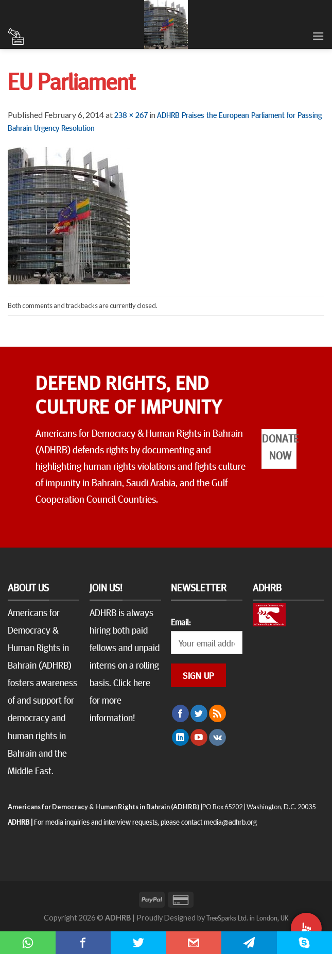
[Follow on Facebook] (180, 713)
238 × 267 (131, 114)
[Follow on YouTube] (198, 737)
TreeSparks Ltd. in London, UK (247, 917)
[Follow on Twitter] (198, 713)
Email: (180, 622)
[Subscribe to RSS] (217, 713)
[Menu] (318, 35)
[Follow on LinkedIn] (180, 737)
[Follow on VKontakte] (217, 737)
